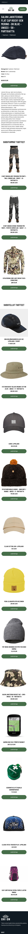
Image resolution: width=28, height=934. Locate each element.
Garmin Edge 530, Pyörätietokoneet (14, 742)
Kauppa (22, 9)
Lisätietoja (14, 85)
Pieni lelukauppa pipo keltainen (14, 601)
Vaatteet (5, 35)
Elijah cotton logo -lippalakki (14, 546)
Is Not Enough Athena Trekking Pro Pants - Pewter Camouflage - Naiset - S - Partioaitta (14, 228)
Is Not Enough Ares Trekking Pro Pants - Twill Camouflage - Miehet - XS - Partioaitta (14, 178)
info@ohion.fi (4, 2)
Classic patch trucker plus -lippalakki (14, 845)
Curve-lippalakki (14, 444)
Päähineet (13, 35)
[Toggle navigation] (3, 9)
